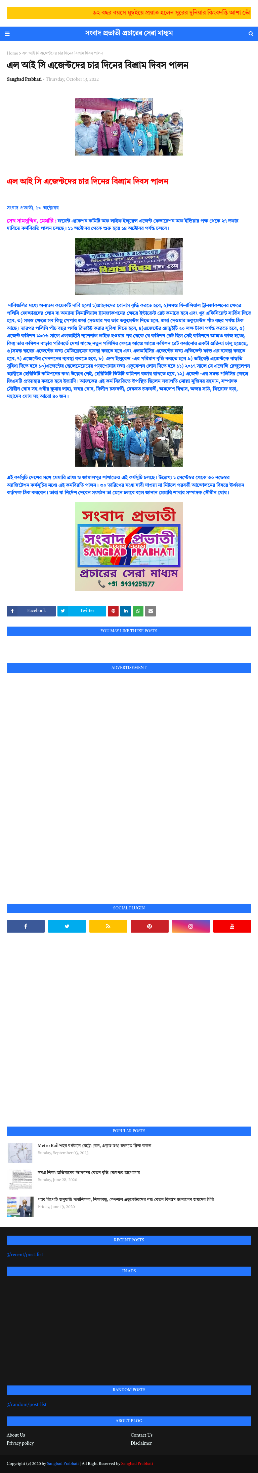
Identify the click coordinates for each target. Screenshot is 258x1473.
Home (12, 54)
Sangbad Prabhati (24, 79)
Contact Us (142, 1435)
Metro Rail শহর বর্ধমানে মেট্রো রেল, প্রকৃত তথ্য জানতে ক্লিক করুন (94, 1146)
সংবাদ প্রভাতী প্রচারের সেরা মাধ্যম (129, 33)
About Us (16, 1435)
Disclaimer (141, 1443)
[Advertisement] (57, 780)
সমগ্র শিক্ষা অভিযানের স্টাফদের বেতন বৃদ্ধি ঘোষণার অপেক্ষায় (89, 1173)
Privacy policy (20, 1443)
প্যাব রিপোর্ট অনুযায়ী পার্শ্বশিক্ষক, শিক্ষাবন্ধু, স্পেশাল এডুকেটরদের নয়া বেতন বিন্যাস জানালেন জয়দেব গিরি (126, 1200)
